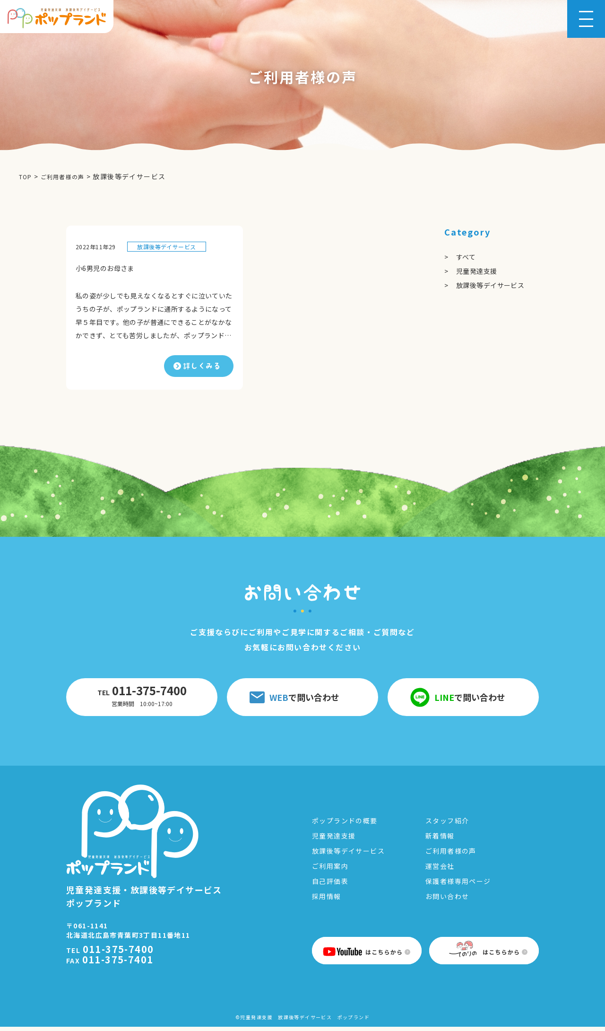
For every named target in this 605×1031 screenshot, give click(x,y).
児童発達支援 (479, 270)
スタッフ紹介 (447, 825)
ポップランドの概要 (345, 825)
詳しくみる (202, 367)
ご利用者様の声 (450, 855)
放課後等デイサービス (166, 246)
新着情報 (440, 840)
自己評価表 (330, 885)
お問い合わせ (447, 900)
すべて (467, 256)
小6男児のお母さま (109, 267)
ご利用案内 (330, 870)
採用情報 (326, 900)
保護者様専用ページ (458, 885)
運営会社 (440, 870)
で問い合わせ (294, 699)
